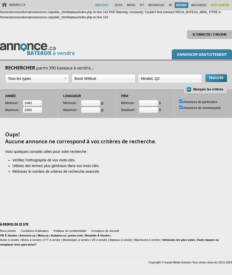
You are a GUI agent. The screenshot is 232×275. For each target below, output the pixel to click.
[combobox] (37, 78)
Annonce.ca (17, 5)
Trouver (216, 78)
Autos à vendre (9, 239)
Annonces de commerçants (202, 108)
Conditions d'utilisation (35, 230)
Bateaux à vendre (121, 239)
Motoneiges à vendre (76, 239)
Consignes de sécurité (105, 230)
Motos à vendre (31, 239)
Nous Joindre (220, 5)
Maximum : (12, 110)
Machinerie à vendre (147, 239)
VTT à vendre (51, 239)
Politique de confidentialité (70, 230)
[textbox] (101, 78)
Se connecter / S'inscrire (209, 34)
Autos (118, 5)
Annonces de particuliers (200, 102)
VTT (142, 5)
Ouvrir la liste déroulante (65, 78)
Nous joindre (8, 230)
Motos (131, 5)
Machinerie (199, 5)
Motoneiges (156, 5)
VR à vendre (99, 239)
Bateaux (181, 5)
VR (170, 5)
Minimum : (12, 103)
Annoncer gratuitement (202, 54)
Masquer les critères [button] (208, 89)
